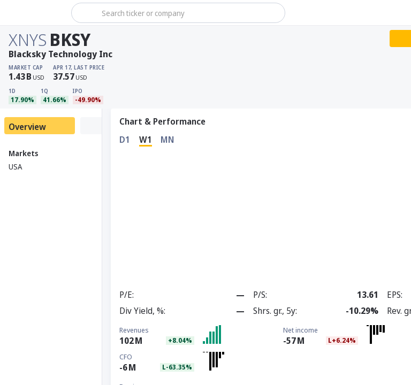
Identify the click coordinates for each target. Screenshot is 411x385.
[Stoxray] (34, 13)
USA (15, 166)
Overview (27, 127)
